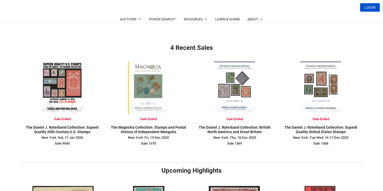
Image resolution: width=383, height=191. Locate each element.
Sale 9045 (62, 143)
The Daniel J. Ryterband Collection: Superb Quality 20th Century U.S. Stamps (62, 129)
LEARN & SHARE (227, 32)
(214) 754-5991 (174, 20)
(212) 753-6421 (122, 20)
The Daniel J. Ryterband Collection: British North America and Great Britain (234, 129)
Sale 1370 (148, 143)
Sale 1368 (320, 143)
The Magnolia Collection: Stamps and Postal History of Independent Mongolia (148, 129)
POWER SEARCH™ (162, 32)
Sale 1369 (234, 143)
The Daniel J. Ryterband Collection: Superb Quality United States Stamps (320, 129)
